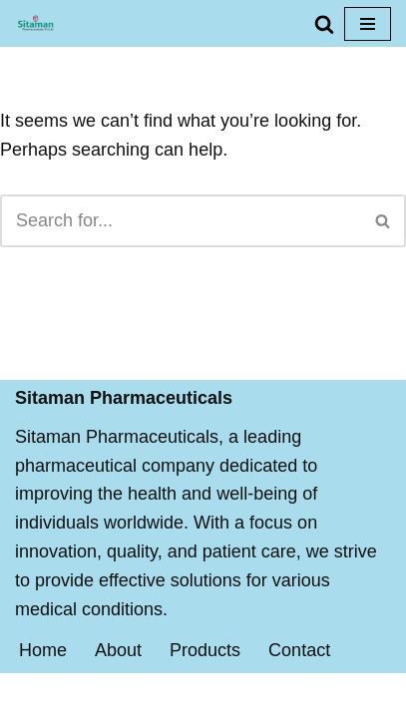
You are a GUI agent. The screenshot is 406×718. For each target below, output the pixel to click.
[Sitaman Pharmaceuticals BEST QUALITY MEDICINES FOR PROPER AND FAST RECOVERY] (35, 23)
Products (205, 650)
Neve (108, 695)
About (118, 650)
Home (43, 650)
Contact (299, 650)
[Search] (324, 24)
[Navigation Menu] (367, 24)
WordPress (275, 695)
